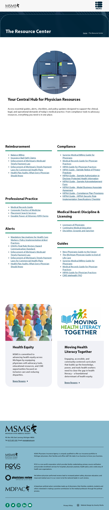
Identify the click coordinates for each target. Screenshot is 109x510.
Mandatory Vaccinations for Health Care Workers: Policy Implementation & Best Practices (29, 240)
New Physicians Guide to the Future (80, 251)
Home (85, 33)
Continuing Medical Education (77, 227)
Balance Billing (17, 155)
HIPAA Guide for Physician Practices (79, 166)
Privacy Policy (68, 505)
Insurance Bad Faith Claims (23, 157)
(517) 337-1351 (13, 440)
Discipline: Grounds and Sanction (78, 230)
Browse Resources (19, 381)
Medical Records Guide (22, 207)
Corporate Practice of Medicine (26, 210)
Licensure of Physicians (74, 224)
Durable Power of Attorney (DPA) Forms (29, 216)
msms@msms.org (29, 440)
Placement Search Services (23, 213)
